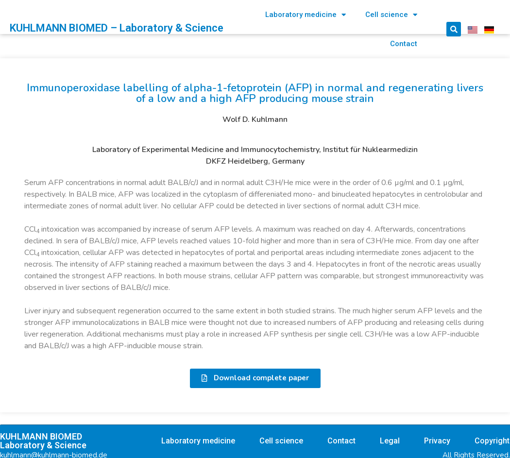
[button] (255, 378)
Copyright (492, 440)
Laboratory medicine (305, 14)
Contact (403, 43)
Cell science (391, 14)
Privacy (437, 440)
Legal (390, 440)
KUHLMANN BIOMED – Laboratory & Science (116, 28)
